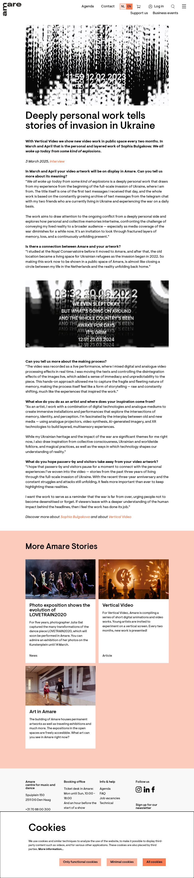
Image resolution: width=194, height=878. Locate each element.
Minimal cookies (122, 862)
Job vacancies (110, 798)
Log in (156, 7)
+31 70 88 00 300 (38, 809)
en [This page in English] (129, 6)
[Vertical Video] (133, 579)
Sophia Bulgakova (75, 517)
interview (57, 162)
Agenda (88, 6)
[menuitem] (139, 13)
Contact (108, 6)
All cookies (154, 862)
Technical (106, 803)
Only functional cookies (80, 862)
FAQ (103, 793)
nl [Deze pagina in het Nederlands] (123, 6)
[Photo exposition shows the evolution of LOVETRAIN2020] (60, 579)
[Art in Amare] (60, 686)
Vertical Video (120, 517)
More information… (50, 849)
